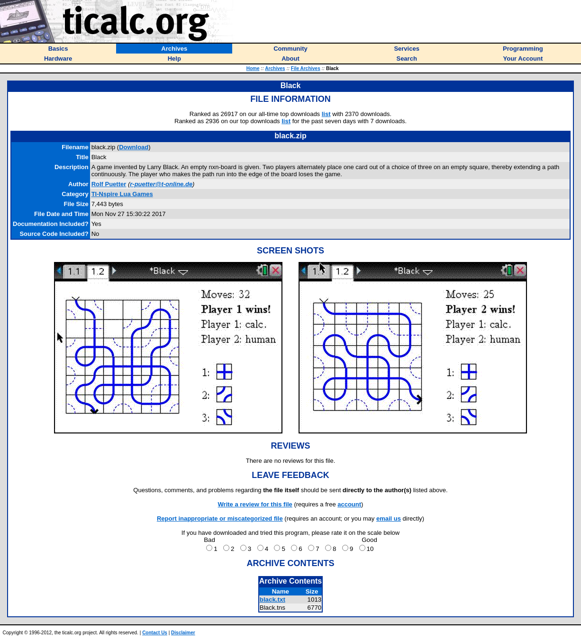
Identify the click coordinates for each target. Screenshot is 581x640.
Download (133, 147)
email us (388, 518)
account (349, 504)
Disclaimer (183, 632)
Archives (275, 68)
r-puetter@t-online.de (161, 184)
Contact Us (154, 632)
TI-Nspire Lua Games (122, 194)
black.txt (272, 599)
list (326, 113)
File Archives (305, 68)
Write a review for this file (255, 504)
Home (253, 68)
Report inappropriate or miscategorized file (220, 518)
